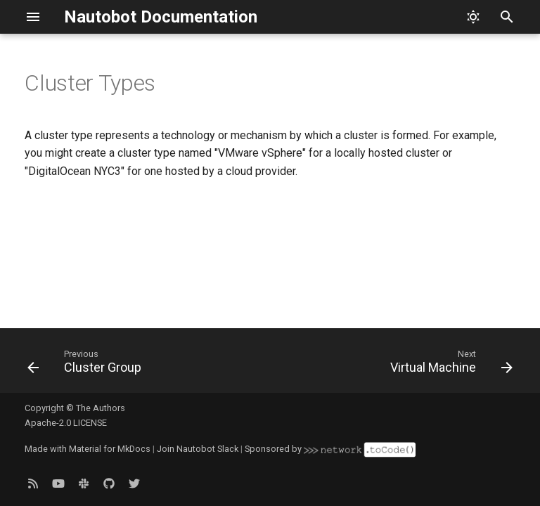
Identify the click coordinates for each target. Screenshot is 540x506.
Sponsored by (330, 448)
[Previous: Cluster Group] (87, 364)
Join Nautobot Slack (197, 448)
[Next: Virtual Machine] (449, 364)
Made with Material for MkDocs (87, 448)
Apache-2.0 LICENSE (66, 422)
